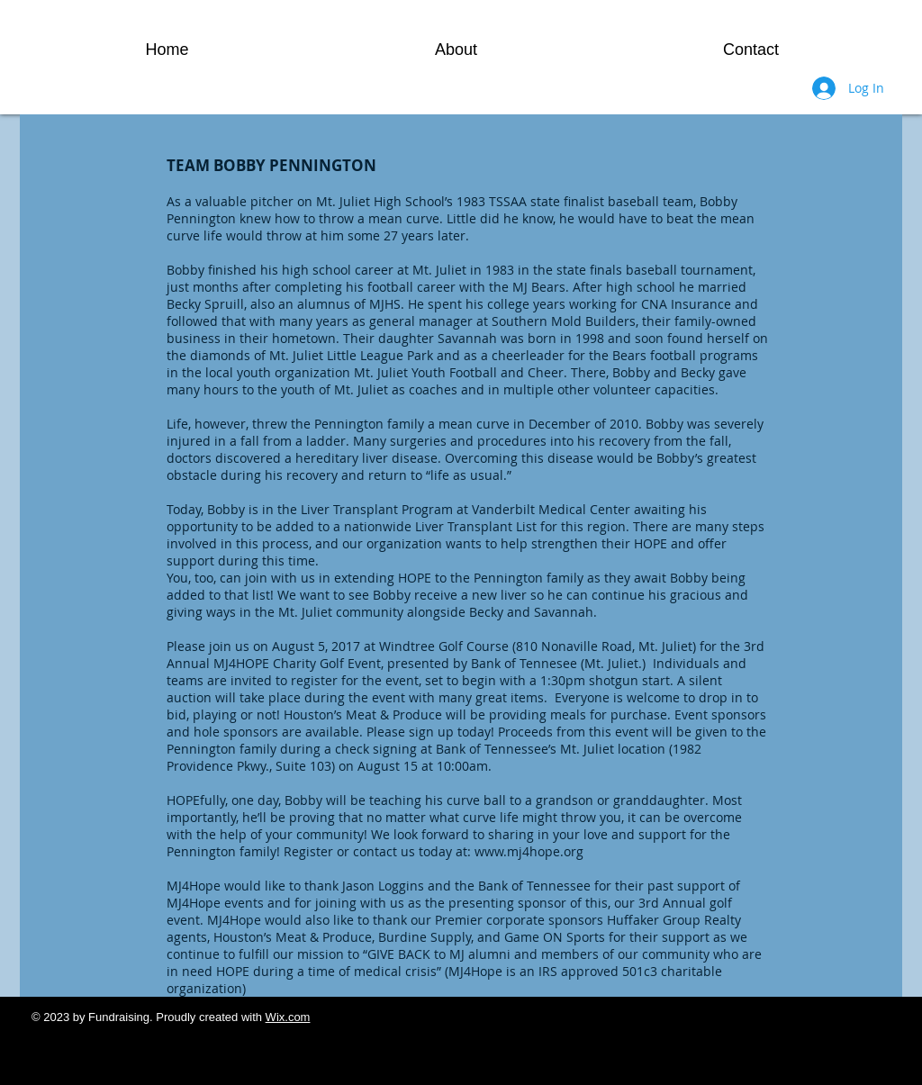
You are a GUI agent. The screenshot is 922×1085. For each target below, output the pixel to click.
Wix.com (288, 1017)
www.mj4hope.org (529, 851)
